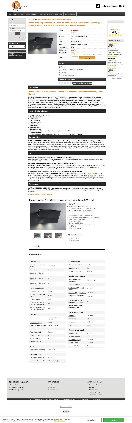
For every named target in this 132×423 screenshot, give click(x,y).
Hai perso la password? (20, 37)
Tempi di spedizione (16, 385)
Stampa (63, 67)
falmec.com (91, 173)
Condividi (63, 72)
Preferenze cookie (66, 407)
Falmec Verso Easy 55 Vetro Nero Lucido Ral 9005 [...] (16, 55)
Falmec (73, 39)
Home (10, 14)
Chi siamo (52, 385)
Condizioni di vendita (95, 385)
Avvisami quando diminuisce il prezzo (72, 69)
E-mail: (11, 23)
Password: (12, 28)
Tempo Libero (58, 14)
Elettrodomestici (18, 14)
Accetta (113, 420)
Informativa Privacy (95, 392)
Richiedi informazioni (67, 75)
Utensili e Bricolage (70, 14)
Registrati (23, 39)
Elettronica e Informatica (45, 14)
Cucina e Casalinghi (31, 14)
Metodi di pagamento (17, 389)
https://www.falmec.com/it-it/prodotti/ (40, 194)
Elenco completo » (117, 78)
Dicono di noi (54, 389)
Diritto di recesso (94, 389)
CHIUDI (130, 419)
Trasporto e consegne (16, 387)
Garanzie (91, 387)
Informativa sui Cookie (59, 421)
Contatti (52, 387)
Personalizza (91, 420)
